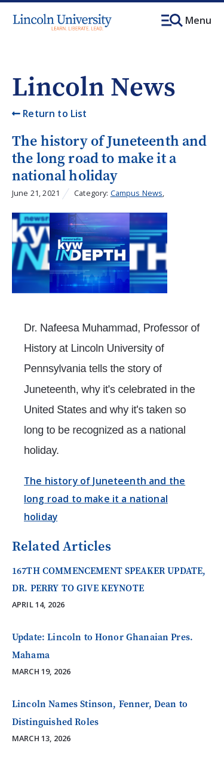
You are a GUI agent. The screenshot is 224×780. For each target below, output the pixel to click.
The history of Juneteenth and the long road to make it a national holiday (104, 498)
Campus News (137, 193)
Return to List (49, 113)
